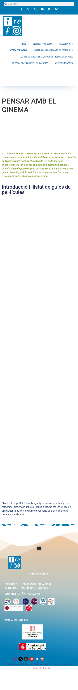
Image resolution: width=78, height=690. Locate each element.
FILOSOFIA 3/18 (66, 44)
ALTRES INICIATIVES (64, 63)
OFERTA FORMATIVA (18, 50)
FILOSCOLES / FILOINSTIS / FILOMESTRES (30, 63)
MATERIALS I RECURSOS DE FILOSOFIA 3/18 (53, 50)
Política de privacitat (36, 584)
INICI (24, 44)
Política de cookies (35, 587)
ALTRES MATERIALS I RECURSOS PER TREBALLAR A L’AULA (46, 57)
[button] (39, 548)
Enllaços (10, 584)
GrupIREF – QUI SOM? (42, 44)
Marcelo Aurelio (42, 668)
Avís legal (11, 587)
